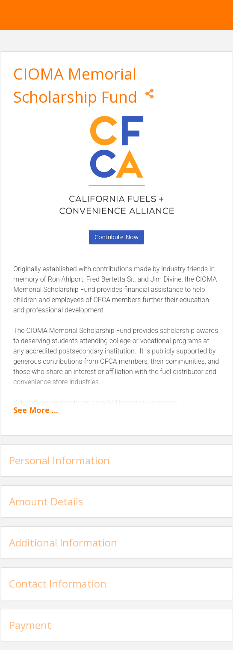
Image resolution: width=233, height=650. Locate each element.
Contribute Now (116, 237)
